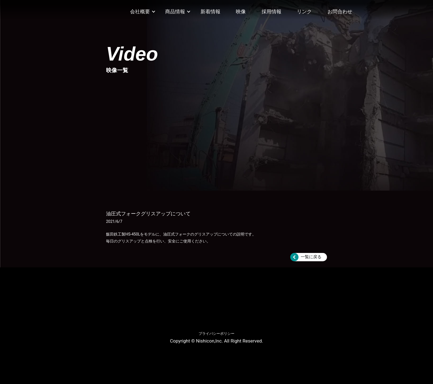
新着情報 (210, 11)
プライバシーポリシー (216, 333)
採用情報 (271, 11)
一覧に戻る (311, 256)
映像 (241, 11)
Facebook (369, 9)
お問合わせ (340, 11)
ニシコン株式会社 (60, 12)
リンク (304, 11)
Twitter (392, 9)
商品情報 (175, 11)
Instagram (380, 9)
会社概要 (140, 11)
